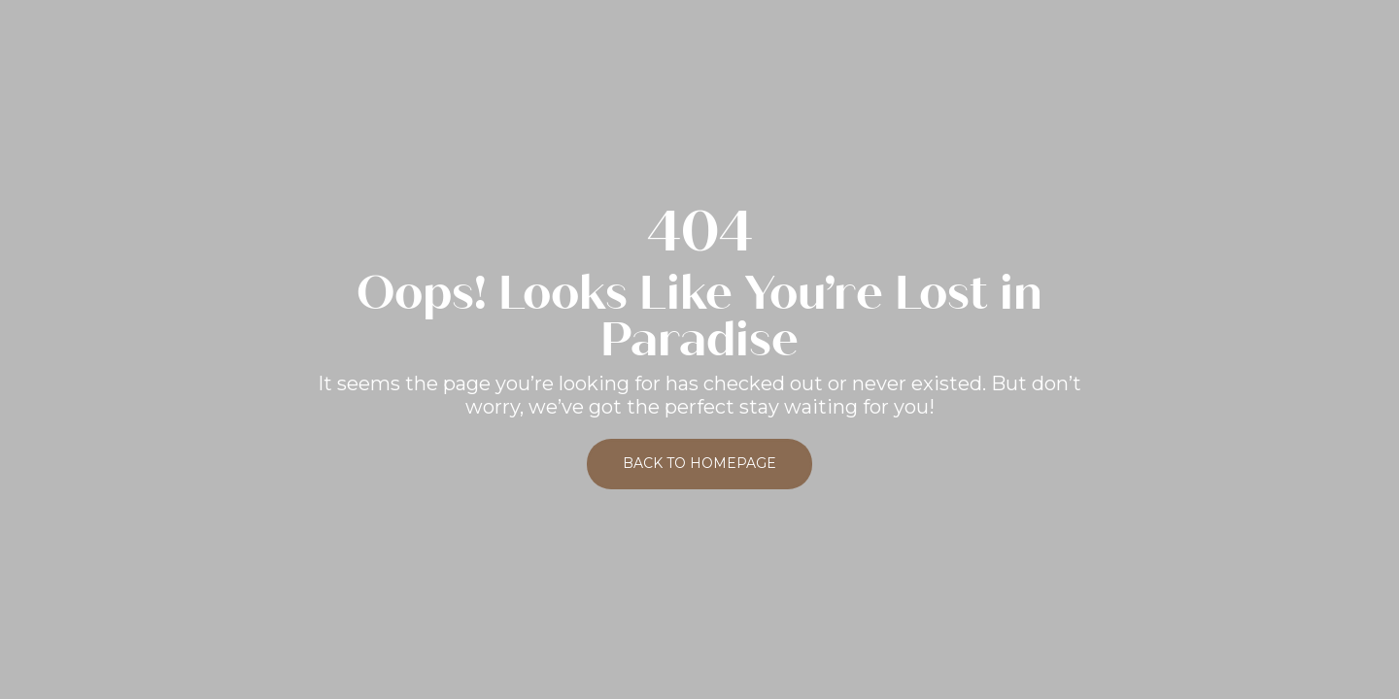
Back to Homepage (699, 463)
